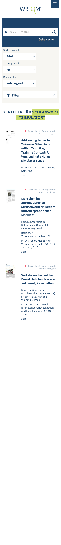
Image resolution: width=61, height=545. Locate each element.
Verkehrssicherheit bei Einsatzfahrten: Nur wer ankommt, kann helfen (38, 279)
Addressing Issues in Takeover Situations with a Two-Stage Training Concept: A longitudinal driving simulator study (35, 150)
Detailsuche (46, 39)
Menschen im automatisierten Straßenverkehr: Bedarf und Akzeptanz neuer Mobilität (38, 206)
